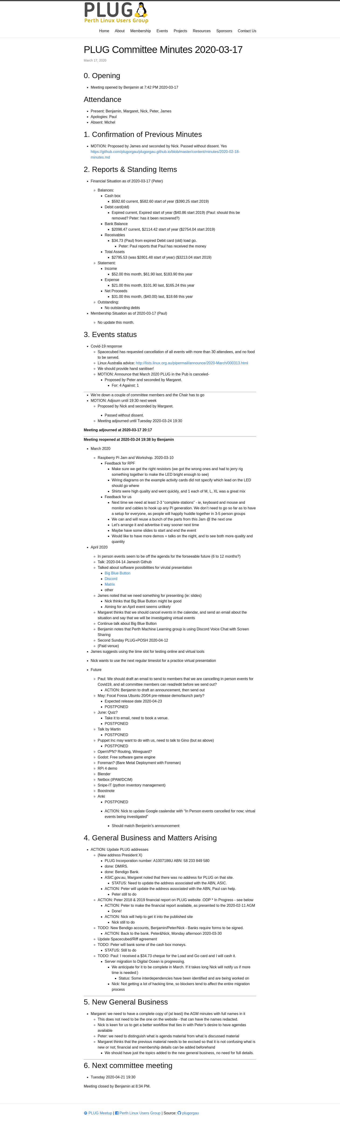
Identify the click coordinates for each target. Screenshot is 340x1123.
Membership (140, 31)
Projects (180, 31)
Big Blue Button (117, 573)
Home (104, 31)
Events (162, 31)
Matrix (110, 584)
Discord (111, 579)
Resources (202, 31)
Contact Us (247, 31)
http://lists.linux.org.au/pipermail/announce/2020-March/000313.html (192, 363)
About (120, 31)
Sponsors (224, 31)
